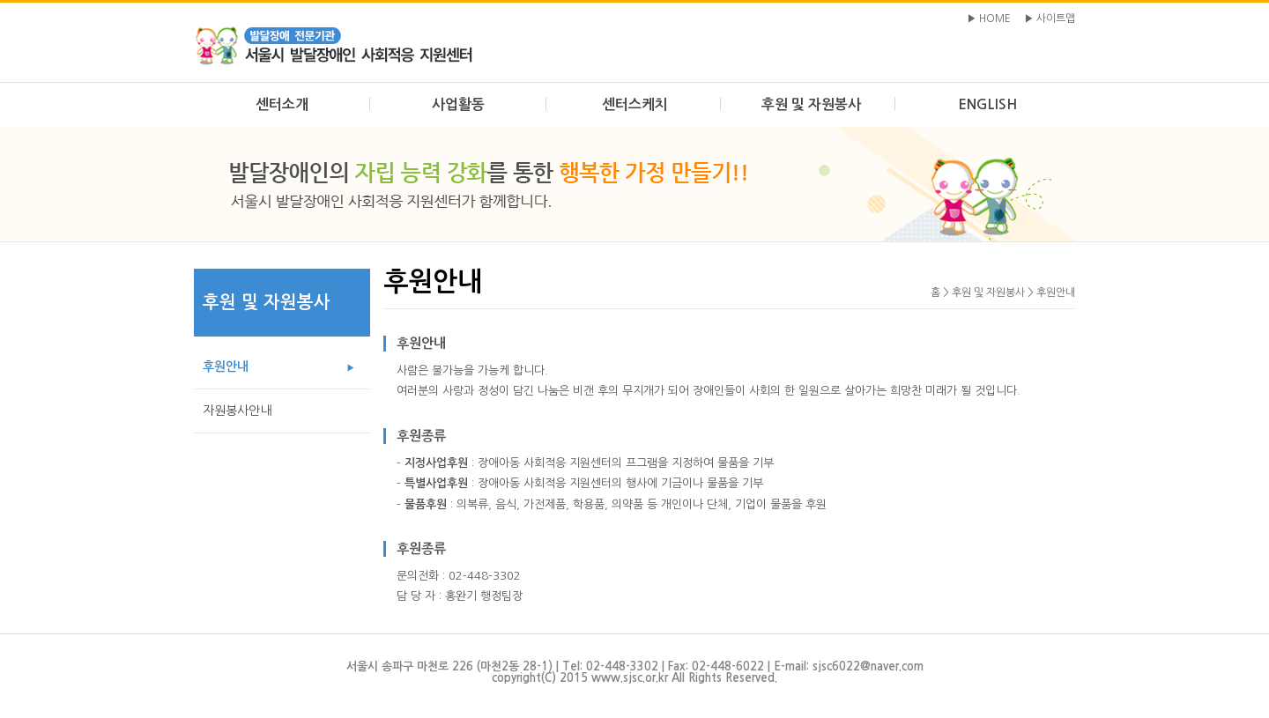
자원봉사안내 (237, 410)
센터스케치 (635, 104)
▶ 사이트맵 (1049, 18)
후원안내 (226, 366)
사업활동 (458, 104)
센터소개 (282, 104)
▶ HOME (989, 18)
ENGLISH (987, 104)
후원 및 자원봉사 (811, 104)
